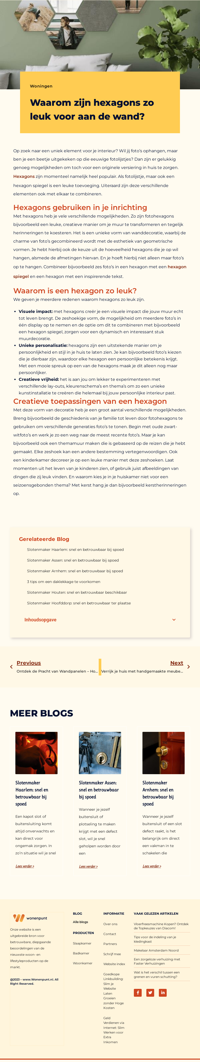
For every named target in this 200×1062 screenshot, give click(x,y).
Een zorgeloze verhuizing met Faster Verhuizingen (157, 961)
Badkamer (81, 953)
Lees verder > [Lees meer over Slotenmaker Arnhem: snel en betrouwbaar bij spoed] (151, 866)
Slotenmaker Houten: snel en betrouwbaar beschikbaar (77, 592)
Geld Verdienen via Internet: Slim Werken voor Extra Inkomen (113, 1028)
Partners (110, 944)
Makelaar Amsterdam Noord (156, 950)
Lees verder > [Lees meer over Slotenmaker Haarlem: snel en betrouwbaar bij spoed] (24, 866)
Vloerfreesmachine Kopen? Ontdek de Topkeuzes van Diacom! (161, 926)
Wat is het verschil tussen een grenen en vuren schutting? (157, 974)
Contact (109, 934)
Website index (114, 964)
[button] (174, 620)
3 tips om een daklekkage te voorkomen (63, 581)
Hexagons (24, 176)
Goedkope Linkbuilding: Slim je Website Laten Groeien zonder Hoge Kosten (113, 990)
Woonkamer (82, 963)
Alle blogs (80, 922)
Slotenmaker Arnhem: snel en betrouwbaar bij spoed (75, 571)
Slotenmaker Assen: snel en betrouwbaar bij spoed (73, 560)
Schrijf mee (112, 954)
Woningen (41, 86)
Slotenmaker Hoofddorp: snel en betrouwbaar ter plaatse (79, 603)
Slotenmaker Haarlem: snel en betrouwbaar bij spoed (75, 549)
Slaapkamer (82, 943)
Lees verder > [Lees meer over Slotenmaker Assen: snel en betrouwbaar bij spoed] (88, 866)
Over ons (110, 924)
